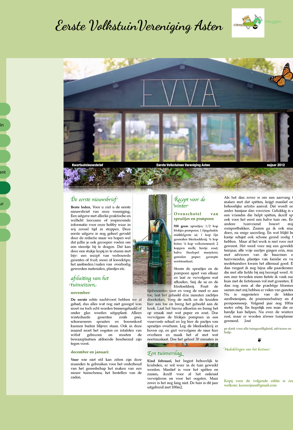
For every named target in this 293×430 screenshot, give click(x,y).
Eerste (70, 25)
